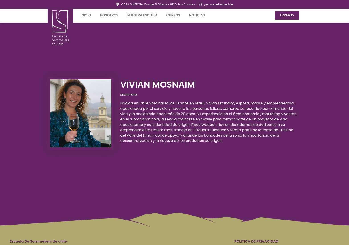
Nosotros (109, 15)
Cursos (173, 15)
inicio (86, 15)
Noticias (197, 15)
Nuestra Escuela (142, 15)
